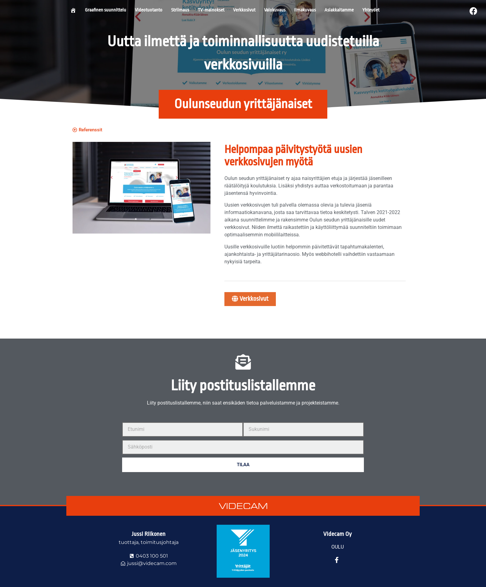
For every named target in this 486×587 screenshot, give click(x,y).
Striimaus (180, 10)
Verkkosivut (244, 10)
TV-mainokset (211, 10)
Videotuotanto (148, 10)
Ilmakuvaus (305, 10)
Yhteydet (370, 10)
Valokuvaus (274, 10)
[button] (243, 104)
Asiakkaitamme (339, 10)
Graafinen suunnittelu (105, 10)
